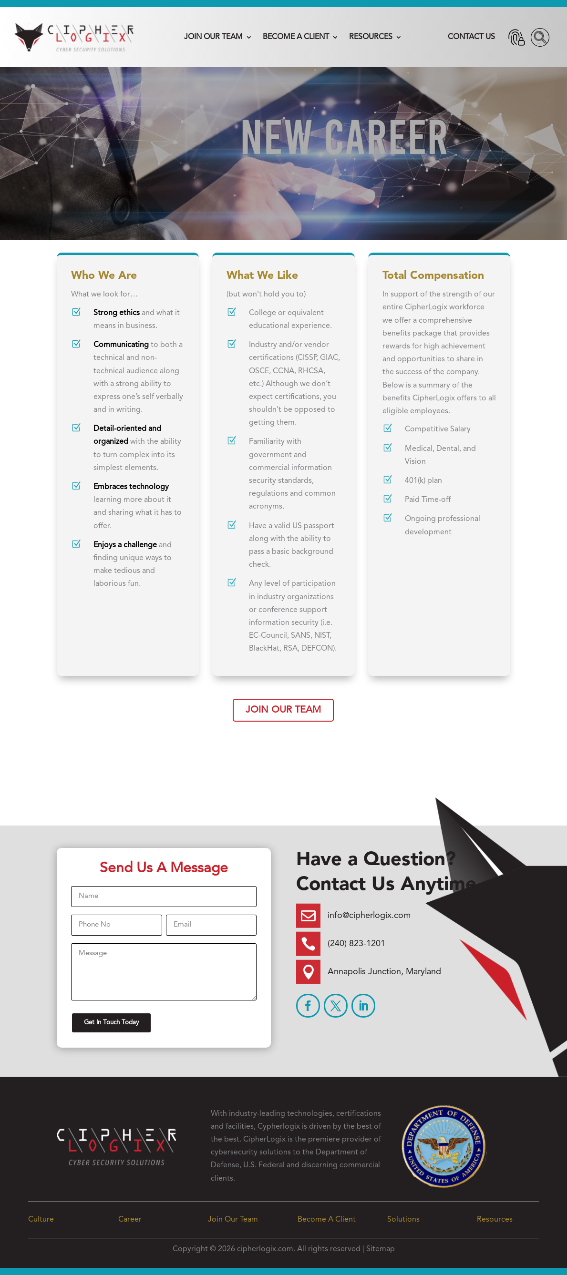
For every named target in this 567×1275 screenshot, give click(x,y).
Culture (41, 1220)
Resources (370, 37)
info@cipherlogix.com (369, 915)
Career (130, 1220)
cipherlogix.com (265, 1249)
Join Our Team (213, 37)
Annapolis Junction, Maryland (384, 972)
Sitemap (380, 1249)
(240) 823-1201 (356, 943)
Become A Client (296, 37)
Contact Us (471, 37)
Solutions (403, 1220)
